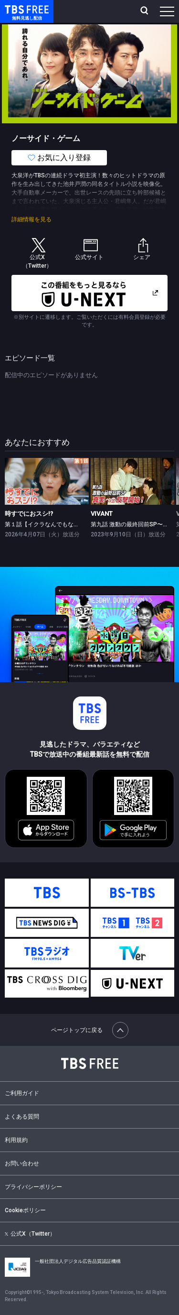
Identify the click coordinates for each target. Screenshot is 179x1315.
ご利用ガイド (22, 1093)
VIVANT (102, 513)
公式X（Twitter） (30, 1233)
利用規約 (16, 1140)
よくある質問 (22, 1116)
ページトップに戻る (89, 1030)
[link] (47, 481)
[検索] (145, 11)
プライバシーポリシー (33, 1187)
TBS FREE (16, 8)
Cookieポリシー (25, 1210)
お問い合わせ (22, 1163)
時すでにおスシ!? (29, 513)
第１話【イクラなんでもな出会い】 (50, 524)
